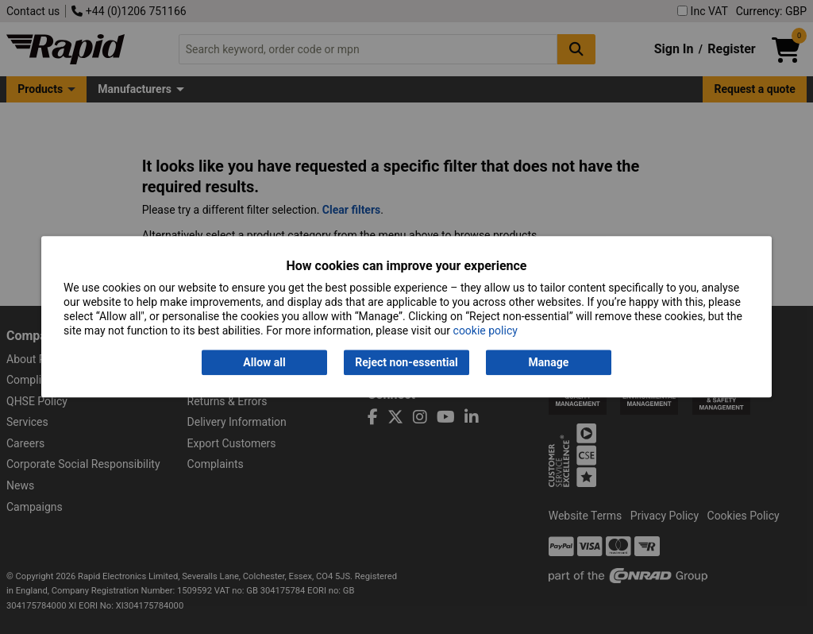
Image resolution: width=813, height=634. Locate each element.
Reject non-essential (406, 362)
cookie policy (485, 331)
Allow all (264, 362)
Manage (549, 362)
